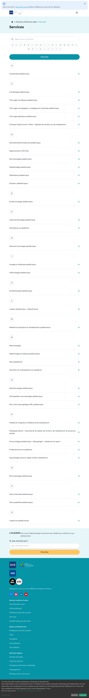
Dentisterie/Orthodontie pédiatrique (25, 143)
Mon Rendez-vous (17, 604)
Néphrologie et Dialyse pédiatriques (24, 354)
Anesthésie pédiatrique (19, 74)
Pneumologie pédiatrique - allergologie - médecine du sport (34, 441)
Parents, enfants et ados (26, 22)
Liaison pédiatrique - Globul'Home (23, 309)
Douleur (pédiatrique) (18, 183)
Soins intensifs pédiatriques (21, 494)
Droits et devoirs (16, 661)
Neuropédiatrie (15, 362)
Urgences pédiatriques (19, 521)
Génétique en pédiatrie (19, 228)
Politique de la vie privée (19, 674)
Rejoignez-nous (21, 7)
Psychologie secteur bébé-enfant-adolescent (28, 458)
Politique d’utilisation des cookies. (29, 691)
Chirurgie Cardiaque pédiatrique (23, 100)
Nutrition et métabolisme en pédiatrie (25, 370)
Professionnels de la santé (20, 613)
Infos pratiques (15, 608)
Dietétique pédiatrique (19, 175)
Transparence (15, 670)
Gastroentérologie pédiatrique (22, 220)
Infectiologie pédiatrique (19, 273)
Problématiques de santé (20, 621)
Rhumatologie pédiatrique (20, 476)
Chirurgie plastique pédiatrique (22, 116)
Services (12, 617)
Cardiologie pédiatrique (19, 92)
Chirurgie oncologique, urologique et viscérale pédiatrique (34, 108)
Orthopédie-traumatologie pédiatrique (26, 396)
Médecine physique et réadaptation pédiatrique (29, 327)
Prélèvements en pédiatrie (20, 450)
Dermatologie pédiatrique (20, 159)
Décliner (75, 695)
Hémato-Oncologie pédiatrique (22, 246)
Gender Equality (16, 657)
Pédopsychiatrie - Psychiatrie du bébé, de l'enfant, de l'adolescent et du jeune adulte (42, 432)
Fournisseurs (14, 643)
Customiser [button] (5, 695)
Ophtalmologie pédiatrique (21, 388)
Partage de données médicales (22, 665)
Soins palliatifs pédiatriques (21, 502)
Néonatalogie (15, 346)
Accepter (83, 695)
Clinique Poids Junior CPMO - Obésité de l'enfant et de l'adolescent (37, 124)
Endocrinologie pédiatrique (21, 202)
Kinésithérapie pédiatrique (20, 291)
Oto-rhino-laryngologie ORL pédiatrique (26, 404)
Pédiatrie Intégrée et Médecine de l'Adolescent (29, 423)
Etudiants (13, 639)
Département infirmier (19, 151)
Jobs (11, 635)
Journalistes (14, 647)
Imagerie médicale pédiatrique (22, 264)
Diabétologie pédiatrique (20, 167)
